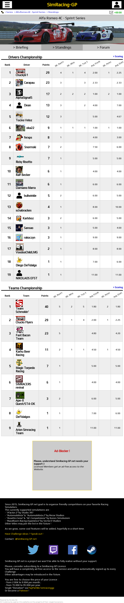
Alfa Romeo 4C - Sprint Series (62, 18)
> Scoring (118, 56)
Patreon (23, 590)
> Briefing (20, 47)
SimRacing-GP (62, 4)
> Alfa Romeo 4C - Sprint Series (29, 12)
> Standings (53, 12)
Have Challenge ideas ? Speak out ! (24, 533)
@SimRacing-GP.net (26, 539)
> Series (9, 12)
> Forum (103, 47)
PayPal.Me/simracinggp (41, 587)
